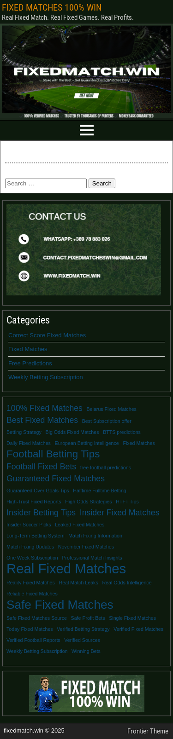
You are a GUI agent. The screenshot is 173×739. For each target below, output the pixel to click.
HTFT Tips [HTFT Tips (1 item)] (127, 501)
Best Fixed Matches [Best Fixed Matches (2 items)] (42, 420)
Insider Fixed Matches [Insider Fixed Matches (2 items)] (120, 512)
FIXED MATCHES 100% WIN (51, 7)
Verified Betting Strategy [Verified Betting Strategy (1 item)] (83, 629)
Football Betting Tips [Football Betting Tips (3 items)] (53, 454)
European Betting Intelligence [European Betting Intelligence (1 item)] (87, 443)
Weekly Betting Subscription (45, 377)
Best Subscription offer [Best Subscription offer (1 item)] (106, 421)
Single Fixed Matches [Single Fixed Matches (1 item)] (132, 618)
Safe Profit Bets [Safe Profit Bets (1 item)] (88, 618)
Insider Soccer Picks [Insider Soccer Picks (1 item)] (28, 524)
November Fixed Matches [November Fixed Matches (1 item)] (86, 546)
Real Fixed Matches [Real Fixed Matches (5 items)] (66, 568)
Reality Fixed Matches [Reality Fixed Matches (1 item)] (30, 582)
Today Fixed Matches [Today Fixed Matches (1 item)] (29, 629)
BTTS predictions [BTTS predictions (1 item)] (122, 432)
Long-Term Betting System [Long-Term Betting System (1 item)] (35, 535)
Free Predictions (30, 363)
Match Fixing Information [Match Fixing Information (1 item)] (95, 535)
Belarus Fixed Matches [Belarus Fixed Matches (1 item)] (112, 409)
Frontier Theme (147, 731)
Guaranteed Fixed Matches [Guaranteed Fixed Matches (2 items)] (55, 478)
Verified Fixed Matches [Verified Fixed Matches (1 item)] (138, 629)
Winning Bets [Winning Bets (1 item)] (86, 651)
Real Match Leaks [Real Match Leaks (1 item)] (78, 582)
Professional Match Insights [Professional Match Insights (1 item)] (92, 557)
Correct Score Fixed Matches (47, 335)
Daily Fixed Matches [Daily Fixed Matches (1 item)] (28, 443)
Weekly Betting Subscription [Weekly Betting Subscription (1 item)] (36, 651)
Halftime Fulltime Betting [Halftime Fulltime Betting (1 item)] (99, 490)
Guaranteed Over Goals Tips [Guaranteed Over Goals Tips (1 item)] (37, 490)
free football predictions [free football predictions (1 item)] (105, 467)
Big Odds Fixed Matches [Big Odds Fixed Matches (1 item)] (72, 432)
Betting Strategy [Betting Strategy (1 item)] (24, 432)
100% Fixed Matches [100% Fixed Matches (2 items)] (44, 408)
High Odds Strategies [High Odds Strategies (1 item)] (88, 501)
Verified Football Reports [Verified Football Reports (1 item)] (33, 640)
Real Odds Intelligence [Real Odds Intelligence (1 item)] (126, 582)
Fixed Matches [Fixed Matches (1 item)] (139, 443)
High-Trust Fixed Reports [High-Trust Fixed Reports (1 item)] (33, 501)
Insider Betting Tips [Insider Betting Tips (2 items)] (41, 512)
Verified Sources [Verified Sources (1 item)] (82, 640)
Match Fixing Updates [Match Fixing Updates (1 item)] (30, 546)
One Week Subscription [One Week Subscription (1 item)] (32, 557)
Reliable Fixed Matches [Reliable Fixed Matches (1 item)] (32, 593)
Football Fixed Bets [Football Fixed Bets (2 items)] (41, 466)
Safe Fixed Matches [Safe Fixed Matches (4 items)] (59, 604)
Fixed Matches (28, 349)
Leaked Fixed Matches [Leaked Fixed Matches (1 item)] (79, 524)
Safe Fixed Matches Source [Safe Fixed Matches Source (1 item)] (36, 618)
